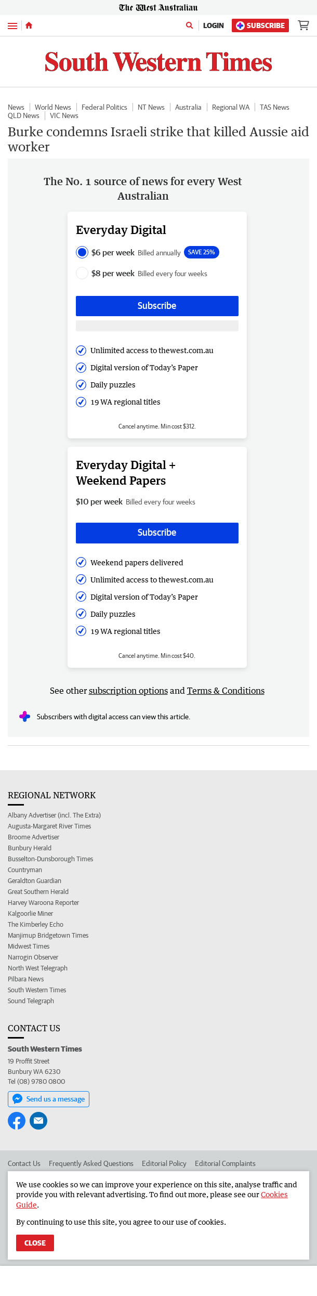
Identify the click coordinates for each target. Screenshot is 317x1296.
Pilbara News (26, 979)
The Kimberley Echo (35, 924)
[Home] (28, 25)
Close (35, 1243)
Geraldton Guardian (34, 881)
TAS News (274, 107)
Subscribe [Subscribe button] (157, 305)
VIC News (64, 115)
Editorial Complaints (225, 1163)
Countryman (25, 870)
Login (213, 25)
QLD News (23, 115)
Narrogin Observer (33, 957)
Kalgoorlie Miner (30, 913)
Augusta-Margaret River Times (49, 826)
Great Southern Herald (38, 892)
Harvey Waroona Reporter (43, 902)
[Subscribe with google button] (157, 325)
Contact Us (24, 1163)
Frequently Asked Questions (91, 1163)
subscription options (128, 690)
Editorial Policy (164, 1163)
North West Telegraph (38, 968)
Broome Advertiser (33, 837)
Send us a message (48, 1099)
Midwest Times (28, 946)
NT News (151, 107)
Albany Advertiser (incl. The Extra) (54, 815)
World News (53, 107)
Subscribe (260, 25)
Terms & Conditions (226, 690)
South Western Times (37, 990)
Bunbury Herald (29, 848)
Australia (188, 107)
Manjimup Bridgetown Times (48, 935)
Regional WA (230, 107)
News (16, 107)
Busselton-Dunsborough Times (50, 859)
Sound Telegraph (31, 1001)
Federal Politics (104, 107)
